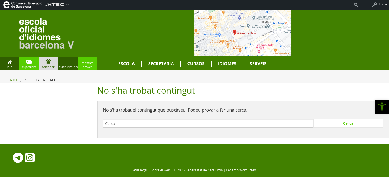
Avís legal (140, 170)
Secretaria (161, 64)
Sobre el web (160, 170)
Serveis (258, 64)
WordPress (247, 170)
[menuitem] (22, 4)
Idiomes (227, 64)
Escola (126, 64)
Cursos (195, 64)
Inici (13, 79)
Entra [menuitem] (383, 4)
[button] (382, 107)
